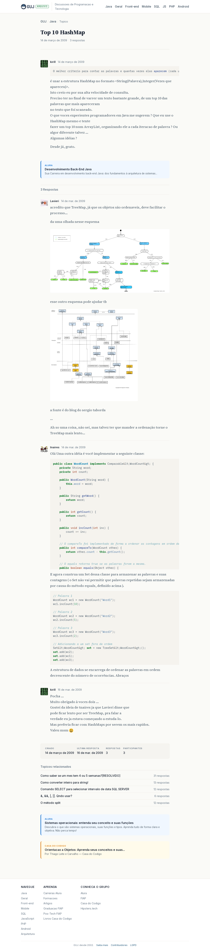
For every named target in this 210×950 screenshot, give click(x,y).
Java (108, 6)
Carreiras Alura (52, 893)
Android (183, 6)
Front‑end (132, 6)
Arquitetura (28, 933)
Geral (118, 6)
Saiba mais (102, 945)
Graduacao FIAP (53, 908)
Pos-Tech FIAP (52, 913)
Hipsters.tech (89, 908)
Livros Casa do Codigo (57, 918)
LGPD (133, 945)
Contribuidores (119, 945)
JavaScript (27, 918)
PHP (172, 6)
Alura (84, 893)
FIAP (83, 898)
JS (164, 6)
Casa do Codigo (91, 903)
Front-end (27, 903)
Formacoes (50, 898)
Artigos (47, 903)
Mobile (146, 6)
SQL (157, 6)
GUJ (43, 21)
